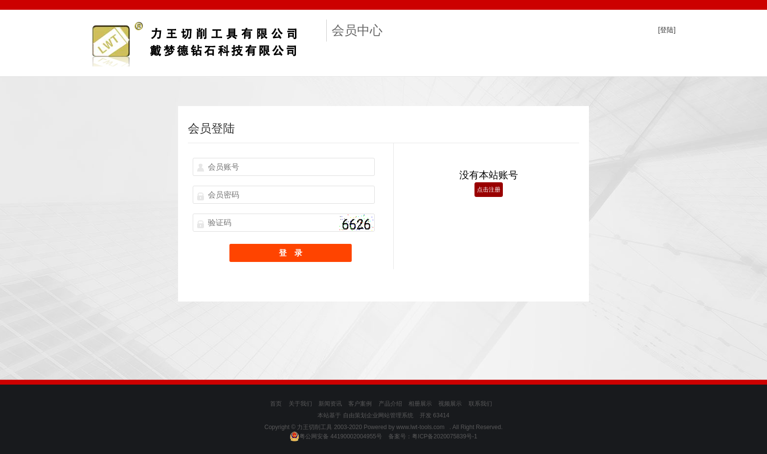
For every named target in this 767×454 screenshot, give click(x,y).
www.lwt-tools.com (420, 427)
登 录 (290, 253)
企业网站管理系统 (389, 415)
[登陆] (667, 30)
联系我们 (480, 403)
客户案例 (360, 403)
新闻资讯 (330, 403)
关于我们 (300, 403)
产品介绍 (390, 403)
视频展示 (450, 403)
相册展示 (420, 403)
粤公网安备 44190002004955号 (336, 436)
